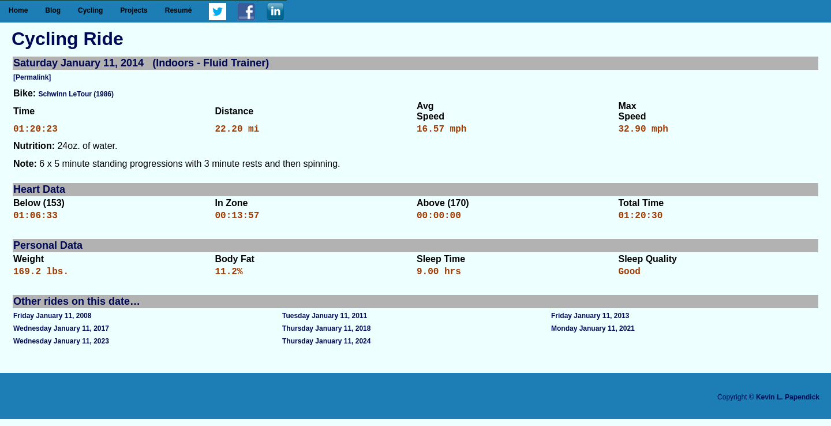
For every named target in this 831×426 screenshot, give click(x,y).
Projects (133, 10)
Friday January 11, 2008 (52, 323)
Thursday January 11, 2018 (326, 335)
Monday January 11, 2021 (593, 335)
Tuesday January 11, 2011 (324, 323)
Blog (53, 10)
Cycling (90, 10)
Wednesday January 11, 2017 (61, 335)
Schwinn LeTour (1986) (76, 94)
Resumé (178, 10)
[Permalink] (32, 77)
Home (18, 10)
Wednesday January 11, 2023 (61, 348)
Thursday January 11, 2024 (326, 348)
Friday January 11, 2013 (590, 323)
